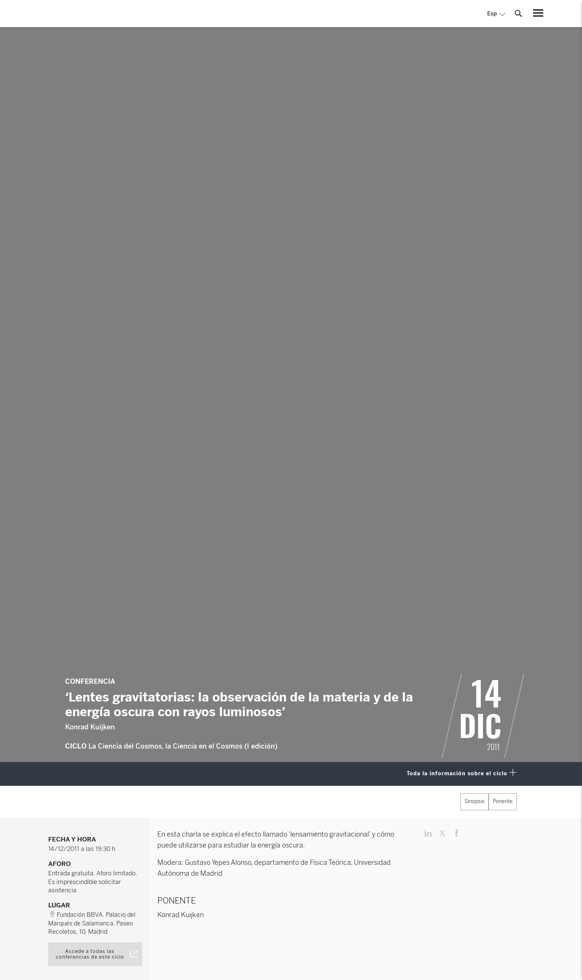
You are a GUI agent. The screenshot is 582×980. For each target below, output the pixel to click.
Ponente (503, 801)
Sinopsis (474, 801)
